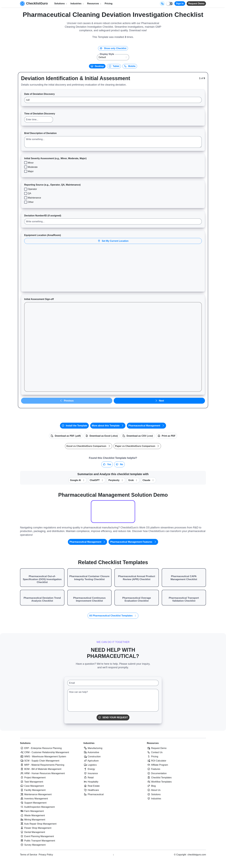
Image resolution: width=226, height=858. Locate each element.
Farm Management (32, 811)
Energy (89, 769)
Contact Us (155, 752)
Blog (151, 786)
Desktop (97, 66)
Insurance (90, 773)
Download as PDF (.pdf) (66, 436)
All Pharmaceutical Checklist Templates (113, 615)
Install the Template (74, 425)
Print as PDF (167, 436)
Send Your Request (113, 717)
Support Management (33, 803)
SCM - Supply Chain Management (39, 760)
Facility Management (33, 790)
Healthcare (91, 790)
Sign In (180, 3)
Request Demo (196, 3)
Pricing (108, 3)
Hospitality (90, 781)
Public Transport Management (37, 840)
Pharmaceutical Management (146, 425)
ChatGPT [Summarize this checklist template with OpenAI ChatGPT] (97, 480)
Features (153, 769)
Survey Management (33, 845)
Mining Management (32, 819)
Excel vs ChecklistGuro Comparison (89, 446)
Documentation (157, 773)
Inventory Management (34, 798)
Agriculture (91, 760)
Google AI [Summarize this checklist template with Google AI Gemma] (77, 480)
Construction (92, 756)
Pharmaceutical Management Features (133, 542)
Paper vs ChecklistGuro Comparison (137, 446)
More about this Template (108, 425)
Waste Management (32, 815)
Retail (88, 777)
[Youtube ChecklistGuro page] (113, 855)
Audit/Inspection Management (37, 807)
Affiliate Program (157, 765)
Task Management (31, 781)
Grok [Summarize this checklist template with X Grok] (133, 480)
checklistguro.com (197, 854)
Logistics (90, 765)
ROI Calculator (156, 760)
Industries (88, 743)
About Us (153, 790)
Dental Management (32, 832)
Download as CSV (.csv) (137, 436)
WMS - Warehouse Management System (43, 756)
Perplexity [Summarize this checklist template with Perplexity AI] (116, 480)
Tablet (114, 66)
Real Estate (91, 786)
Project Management (33, 777)
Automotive (91, 752)
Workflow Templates (159, 781)
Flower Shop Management (35, 828)
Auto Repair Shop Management (38, 824)
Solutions (25, 743)
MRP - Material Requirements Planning (42, 765)
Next (159, 400)
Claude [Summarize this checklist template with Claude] (149, 480)
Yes (107, 464)
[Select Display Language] (162, 3)
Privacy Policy (46, 854)
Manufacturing (92, 748)
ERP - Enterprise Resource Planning (41, 748)
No (119, 464)
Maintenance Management (36, 794)
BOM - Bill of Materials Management (40, 769)
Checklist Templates (159, 777)
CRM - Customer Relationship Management (44, 752)
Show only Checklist (113, 48)
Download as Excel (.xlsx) (101, 436)
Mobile (129, 66)
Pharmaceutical (93, 794)
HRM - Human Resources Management (42, 773)
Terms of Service (28, 854)
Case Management (32, 786)
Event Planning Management (37, 836)
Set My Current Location (113, 241)
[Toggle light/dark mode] (169, 3)
